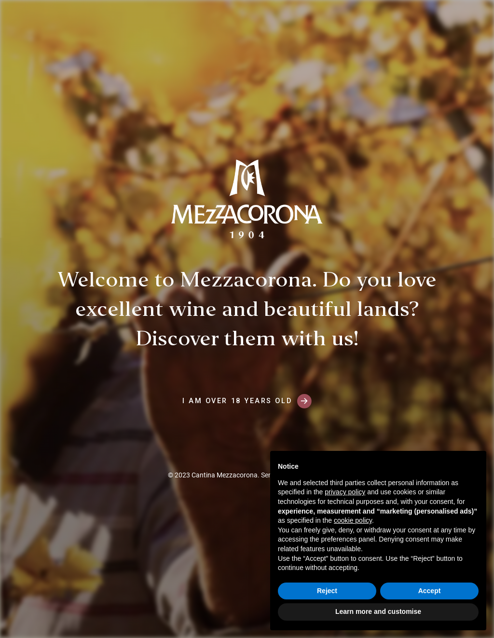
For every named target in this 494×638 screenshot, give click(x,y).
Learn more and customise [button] (378, 611)
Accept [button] (429, 591)
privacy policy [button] (345, 492)
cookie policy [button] (353, 520)
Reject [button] (327, 591)
